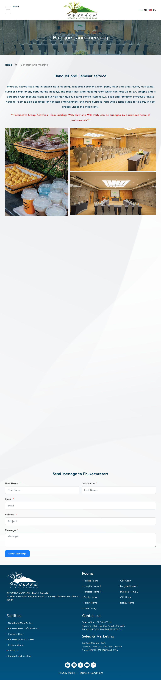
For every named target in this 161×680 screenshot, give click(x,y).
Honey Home (127, 602)
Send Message (17, 554)
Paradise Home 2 (129, 591)
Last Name (88, 483)
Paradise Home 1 (92, 591)
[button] (8, 10)
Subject (9, 515)
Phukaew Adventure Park (21, 639)
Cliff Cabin (125, 580)
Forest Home (90, 602)
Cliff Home (125, 597)
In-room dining (15, 645)
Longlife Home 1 (92, 586)
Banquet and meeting (19, 656)
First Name (11, 483)
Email (8, 499)
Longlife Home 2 (129, 586)
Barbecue (13, 650)
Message (10, 530)
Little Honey (90, 608)
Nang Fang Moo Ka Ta (19, 623)
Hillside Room (91, 580)
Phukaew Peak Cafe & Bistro (23, 628)
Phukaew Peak (15, 634)
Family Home (90, 597)
